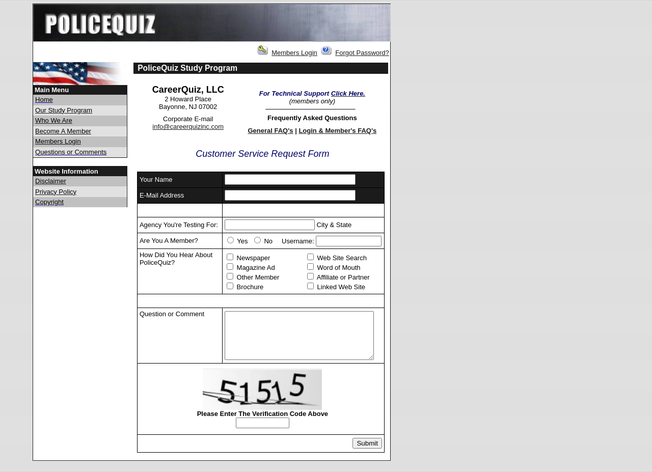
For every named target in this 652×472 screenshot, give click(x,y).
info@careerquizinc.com (188, 126)
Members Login (294, 53)
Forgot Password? (362, 53)
